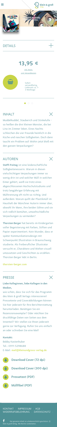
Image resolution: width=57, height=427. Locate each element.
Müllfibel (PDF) (21, 385)
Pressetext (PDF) (22, 377)
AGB (38, 408)
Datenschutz (42, 411)
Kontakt (8, 408)
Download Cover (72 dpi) (28, 360)
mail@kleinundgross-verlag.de (29, 350)
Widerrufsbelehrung (16, 411)
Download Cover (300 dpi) (29, 368)
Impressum (25, 408)
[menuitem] (18, 412)
